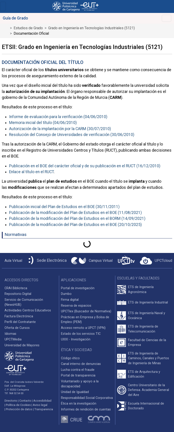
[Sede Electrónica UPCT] (47, 260)
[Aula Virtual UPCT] (12, 260)
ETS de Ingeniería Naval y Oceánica (146, 315)
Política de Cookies (18, 405)
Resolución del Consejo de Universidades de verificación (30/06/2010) (71, 134)
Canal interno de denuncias (81, 364)
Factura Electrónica (19, 316)
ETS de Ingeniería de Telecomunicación (143, 329)
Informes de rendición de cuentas (86, 409)
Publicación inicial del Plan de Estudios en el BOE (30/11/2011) (64, 206)
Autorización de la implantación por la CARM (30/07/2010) (60, 128)
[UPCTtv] (126, 260)
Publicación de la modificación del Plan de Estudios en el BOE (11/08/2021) (75, 212)
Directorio (11, 400)
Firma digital (70, 300)
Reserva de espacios (76, 306)
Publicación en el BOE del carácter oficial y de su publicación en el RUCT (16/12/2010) (84, 166)
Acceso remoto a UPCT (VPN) (83, 328)
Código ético (70, 358)
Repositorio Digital (18, 294)
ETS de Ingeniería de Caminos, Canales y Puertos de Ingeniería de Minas (148, 358)
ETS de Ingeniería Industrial (148, 302)
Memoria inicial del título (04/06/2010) (43, 122)
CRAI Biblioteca (16, 288)
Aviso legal (40, 405)
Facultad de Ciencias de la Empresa (147, 342)
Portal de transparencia (78, 375)
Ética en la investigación (78, 403)
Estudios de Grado (28, 28)
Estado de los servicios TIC (81, 334)
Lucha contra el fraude (77, 370)
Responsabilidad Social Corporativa (87, 398)
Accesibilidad (42, 400)
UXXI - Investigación (75, 339)
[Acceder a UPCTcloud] (156, 261)
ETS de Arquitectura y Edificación (144, 374)
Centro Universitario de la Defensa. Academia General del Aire (148, 390)
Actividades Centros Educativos (28, 310)
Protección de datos (19, 409)
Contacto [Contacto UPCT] (25, 400)
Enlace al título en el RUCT (31, 172)
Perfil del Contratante (20, 322)
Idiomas (10, 334)
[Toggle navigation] (3, 6)
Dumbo (66, 294)
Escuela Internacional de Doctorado (146, 406)
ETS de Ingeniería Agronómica (141, 289)
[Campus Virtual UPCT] (92, 260)
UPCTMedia (13, 339)
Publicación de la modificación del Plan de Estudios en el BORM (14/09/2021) (77, 218)
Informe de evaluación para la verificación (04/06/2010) (58, 116)
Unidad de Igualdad (75, 392)
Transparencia (43, 409)
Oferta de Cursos (17, 328)
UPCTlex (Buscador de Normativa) (86, 311)
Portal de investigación (77, 288)
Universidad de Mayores (22, 345)
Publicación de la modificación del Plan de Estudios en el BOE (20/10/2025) (75, 224)
